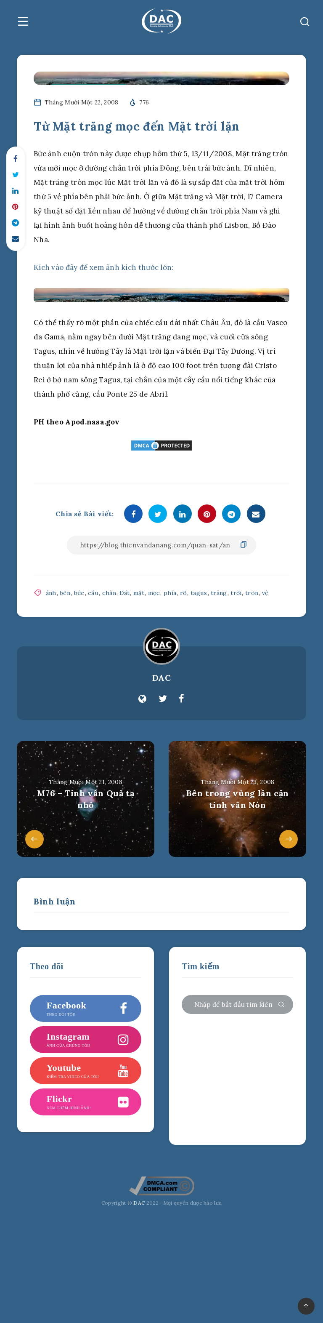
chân (107, 593)
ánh (51, 593)
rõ (181, 593)
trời (233, 593)
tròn (249, 593)
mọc (152, 593)
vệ (262, 593)
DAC (161, 677)
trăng (216, 593)
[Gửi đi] (281, 1004)
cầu (92, 593)
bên (65, 593)
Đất (123, 593)
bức (79, 593)
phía (168, 593)
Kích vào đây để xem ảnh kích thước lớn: (104, 267)
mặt (137, 593)
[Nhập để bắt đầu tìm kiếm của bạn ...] (237, 1004)
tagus (196, 593)
